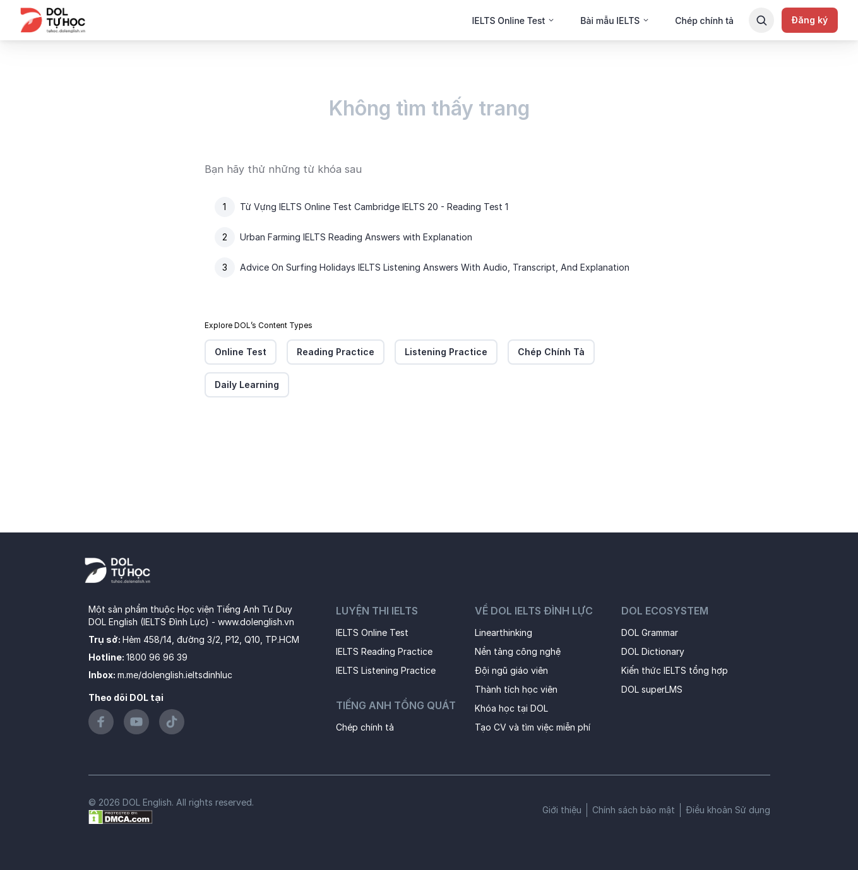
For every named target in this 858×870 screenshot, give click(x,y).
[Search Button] (761, 20)
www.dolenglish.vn (256, 621)
